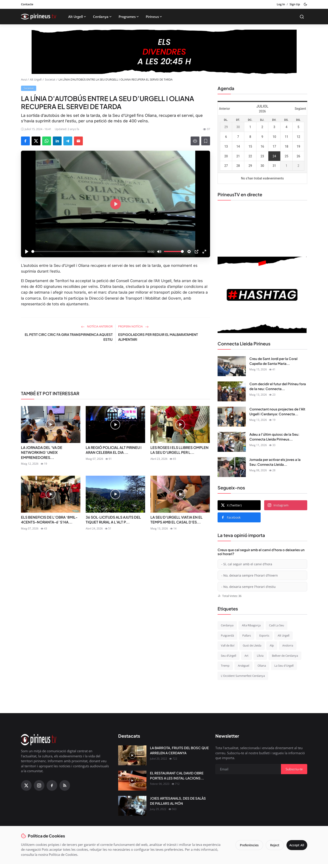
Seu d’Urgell (228, 656)
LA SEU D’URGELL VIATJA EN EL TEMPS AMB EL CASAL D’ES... (176, 519)
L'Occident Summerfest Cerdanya (243, 676)
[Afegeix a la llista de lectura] (205, 141)
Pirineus (154, 16)
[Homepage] (38, 16)
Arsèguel (243, 666)
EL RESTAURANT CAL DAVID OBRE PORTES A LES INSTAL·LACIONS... (177, 775)
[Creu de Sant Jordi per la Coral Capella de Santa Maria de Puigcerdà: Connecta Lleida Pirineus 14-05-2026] (232, 366)
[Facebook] (52, 785)
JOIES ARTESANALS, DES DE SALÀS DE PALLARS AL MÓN (178, 800)
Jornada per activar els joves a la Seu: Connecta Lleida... (275, 462)
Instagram (278, 505)
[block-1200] (164, 52)
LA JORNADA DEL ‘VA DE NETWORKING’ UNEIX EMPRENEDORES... (41, 452)
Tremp (225, 666)
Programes (129, 16)
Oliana (262, 666)
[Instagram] (39, 785)
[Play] (26, 251)
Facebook (231, 517)
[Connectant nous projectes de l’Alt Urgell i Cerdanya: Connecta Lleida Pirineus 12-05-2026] (232, 417)
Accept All (295, 845)
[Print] (195, 141)
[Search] (301, 16)
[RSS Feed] (64, 785)
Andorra (287, 645)
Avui (24, 79)
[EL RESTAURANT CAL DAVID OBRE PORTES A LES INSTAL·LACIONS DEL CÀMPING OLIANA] (132, 781)
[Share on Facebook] (25, 141)
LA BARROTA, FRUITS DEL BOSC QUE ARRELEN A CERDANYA (179, 750)
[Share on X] (36, 141)
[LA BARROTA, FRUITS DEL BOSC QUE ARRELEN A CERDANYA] (132, 755)
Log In (281, 4)
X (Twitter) (231, 505)
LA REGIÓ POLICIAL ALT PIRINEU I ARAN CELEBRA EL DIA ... (113, 450)
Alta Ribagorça (251, 625)
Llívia (260, 656)
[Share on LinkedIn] (57, 141)
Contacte (27, 4)
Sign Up (295, 4)
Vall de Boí (227, 645)
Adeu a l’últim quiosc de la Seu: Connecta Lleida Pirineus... (274, 436)
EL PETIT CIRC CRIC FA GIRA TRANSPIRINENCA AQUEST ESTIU (69, 337)
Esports (264, 635)
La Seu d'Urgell (284, 666)
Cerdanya (102, 16)
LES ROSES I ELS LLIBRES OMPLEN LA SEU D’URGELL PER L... (179, 450)
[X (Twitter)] (26, 785)
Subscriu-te (294, 769)
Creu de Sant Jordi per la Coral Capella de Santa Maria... (273, 361)
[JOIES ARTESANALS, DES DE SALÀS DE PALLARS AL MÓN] (132, 806)
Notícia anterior (97, 326)
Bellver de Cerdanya (285, 656)
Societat (50, 79)
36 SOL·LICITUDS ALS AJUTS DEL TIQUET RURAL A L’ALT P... (113, 519)
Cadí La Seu (276, 625)
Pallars (246, 635)
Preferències (246, 845)
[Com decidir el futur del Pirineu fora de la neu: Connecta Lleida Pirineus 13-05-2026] (232, 391)
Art (246, 656)
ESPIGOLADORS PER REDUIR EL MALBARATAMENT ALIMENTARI (158, 337)
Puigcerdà (227, 635)
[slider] (88, 251)
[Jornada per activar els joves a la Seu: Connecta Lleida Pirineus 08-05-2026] (232, 467)
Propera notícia (133, 326)
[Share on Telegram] (67, 141)
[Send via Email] (78, 141)
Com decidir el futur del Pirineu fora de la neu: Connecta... (277, 386)
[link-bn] (115, 368)
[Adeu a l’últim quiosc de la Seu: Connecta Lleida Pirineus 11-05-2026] (232, 442)
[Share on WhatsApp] (46, 141)
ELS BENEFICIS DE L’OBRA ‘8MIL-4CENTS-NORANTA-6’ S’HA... (49, 519)
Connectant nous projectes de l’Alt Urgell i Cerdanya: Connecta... (277, 411)
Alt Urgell (77, 16)
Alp (272, 645)
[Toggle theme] (305, 4)
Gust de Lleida (252, 645)
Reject (272, 845)
